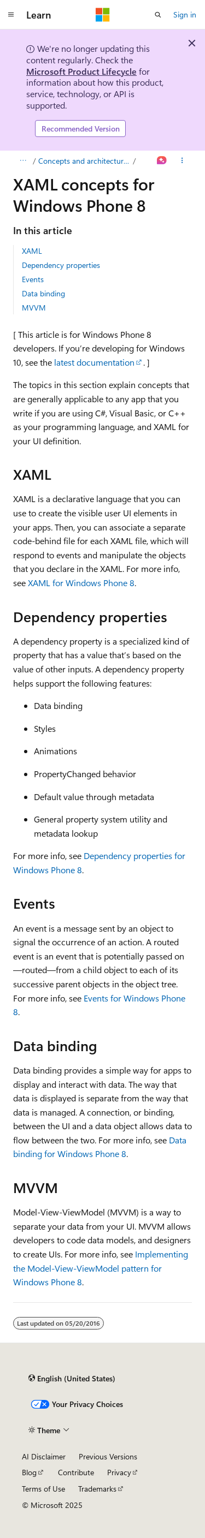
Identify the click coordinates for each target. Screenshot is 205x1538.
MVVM (34, 307)
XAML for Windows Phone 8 (81, 582)
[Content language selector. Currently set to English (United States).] (72, 1378)
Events (33, 279)
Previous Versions (108, 1456)
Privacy (119, 1472)
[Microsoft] (103, 15)
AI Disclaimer (44, 1456)
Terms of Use (43, 1488)
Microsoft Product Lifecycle (81, 71)
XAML (32, 251)
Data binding (43, 293)
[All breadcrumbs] (22, 161)
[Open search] (158, 15)
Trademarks (97, 1488)
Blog (29, 1472)
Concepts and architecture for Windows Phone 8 (84, 161)
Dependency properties (61, 265)
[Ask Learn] (162, 161)
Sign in (184, 14)
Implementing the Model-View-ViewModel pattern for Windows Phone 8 (100, 1267)
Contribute (76, 1472)
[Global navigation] (11, 15)
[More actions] (182, 161)
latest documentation (94, 362)
